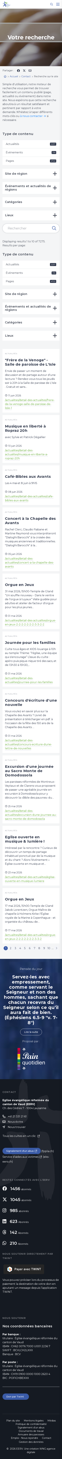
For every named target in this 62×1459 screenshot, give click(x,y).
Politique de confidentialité (31, 1424)
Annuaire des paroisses (31, 1434)
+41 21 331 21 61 (17, 1116)
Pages (31, 160)
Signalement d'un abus (20, 1150)
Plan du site (13, 1420)
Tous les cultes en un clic (19, 1136)
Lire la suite (31, 1032)
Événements (31, 152)
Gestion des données (31, 1441)
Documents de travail (31, 1431)
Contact (46, 1438)
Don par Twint (15, 1396)
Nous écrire (15, 1121)
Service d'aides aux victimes (20, 1156)
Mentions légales (33, 1420)
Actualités (31, 144)
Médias (51, 1420)
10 (48, 948)
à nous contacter (31, 116)
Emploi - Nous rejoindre (24, 1438)
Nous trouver (17, 1127)
